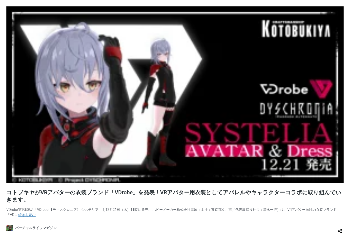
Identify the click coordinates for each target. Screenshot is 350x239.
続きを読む (27, 215)
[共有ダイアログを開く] (340, 229)
